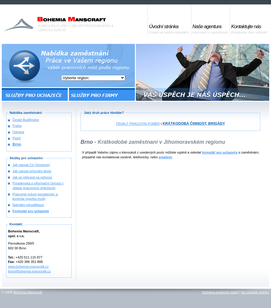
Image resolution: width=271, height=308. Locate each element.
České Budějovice (25, 120)
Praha (16, 125)
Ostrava (18, 132)
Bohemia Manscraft (27, 292)
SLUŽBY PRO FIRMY (101, 94)
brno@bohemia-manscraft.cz (29, 271)
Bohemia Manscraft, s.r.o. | (33, 17)
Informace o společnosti (210, 29)
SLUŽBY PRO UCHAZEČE (35, 94)
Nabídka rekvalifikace (28, 205)
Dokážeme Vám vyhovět (249, 29)
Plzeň (16, 138)
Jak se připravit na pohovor (32, 177)
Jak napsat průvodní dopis (31, 171)
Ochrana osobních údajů (220, 292)
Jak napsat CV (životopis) (31, 165)
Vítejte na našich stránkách (169, 29)
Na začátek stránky (255, 292)
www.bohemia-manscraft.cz (28, 266)
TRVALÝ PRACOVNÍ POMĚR (138, 123)
